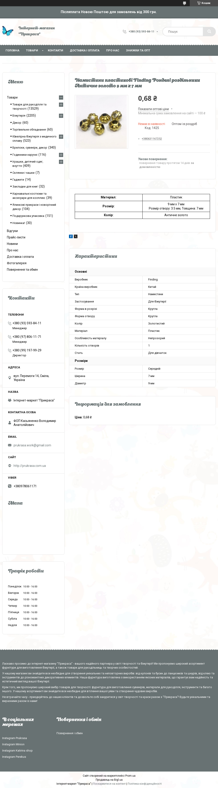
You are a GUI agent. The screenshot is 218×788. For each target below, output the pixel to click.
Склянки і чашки (23, 172)
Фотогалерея (16, 263)
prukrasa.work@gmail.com (32, 445)
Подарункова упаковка (28, 216)
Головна (12, 50)
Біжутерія (18, 115)
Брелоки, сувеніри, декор (29, 147)
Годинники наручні (24, 154)
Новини (12, 244)
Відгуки (12, 231)
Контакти (55, 50)
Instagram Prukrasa (14, 738)
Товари (32, 50)
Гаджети (18, 179)
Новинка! (18, 223)
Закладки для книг (25, 186)
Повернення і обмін (70, 733)
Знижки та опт (138, 50)
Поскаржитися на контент (109, 783)
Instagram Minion (13, 744)
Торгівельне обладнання (29, 129)
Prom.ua (130, 775)
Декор (16, 122)
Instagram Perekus (14, 756)
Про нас (112, 50)
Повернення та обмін (22, 269)
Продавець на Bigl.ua (109, 779)
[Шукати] (209, 31)
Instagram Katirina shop (17, 750)
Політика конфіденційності (145, 783)
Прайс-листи (16, 237)
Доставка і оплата (84, 50)
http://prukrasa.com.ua (30, 466)
